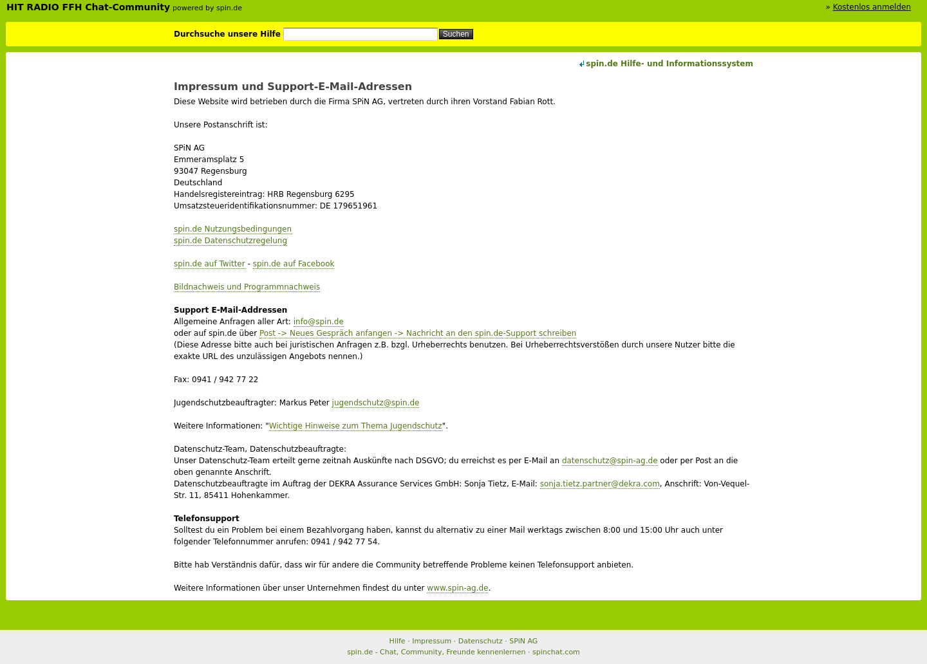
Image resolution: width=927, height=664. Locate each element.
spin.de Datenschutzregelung (230, 240)
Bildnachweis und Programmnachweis (247, 286)
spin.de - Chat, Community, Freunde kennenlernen (436, 652)
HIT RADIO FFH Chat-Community (88, 7)
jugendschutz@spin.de (376, 402)
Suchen (456, 34)
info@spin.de (319, 321)
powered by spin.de (207, 8)
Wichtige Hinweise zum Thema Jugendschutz (355, 425)
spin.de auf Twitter (209, 263)
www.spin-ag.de (457, 588)
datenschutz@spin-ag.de (610, 460)
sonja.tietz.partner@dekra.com (600, 483)
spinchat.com (556, 652)
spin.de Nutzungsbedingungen (233, 229)
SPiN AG (523, 641)
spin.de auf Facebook (294, 263)
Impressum (431, 641)
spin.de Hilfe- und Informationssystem (669, 63)
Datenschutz (480, 641)
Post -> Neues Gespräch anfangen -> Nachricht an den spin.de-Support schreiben (418, 333)
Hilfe (397, 641)
